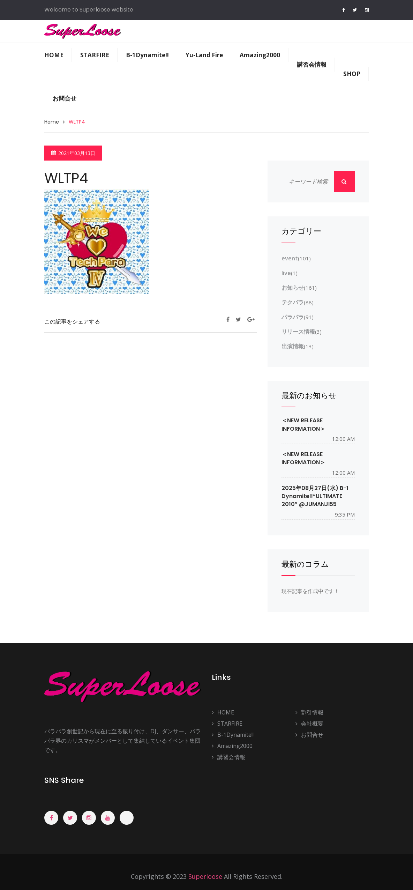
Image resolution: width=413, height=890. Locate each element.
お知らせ (292, 287)
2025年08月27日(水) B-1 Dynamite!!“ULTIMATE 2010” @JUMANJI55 (314, 496)
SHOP (351, 74)
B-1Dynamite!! (147, 55)
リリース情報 (298, 331)
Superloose (205, 876)
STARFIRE (94, 55)
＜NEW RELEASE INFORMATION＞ (303, 424)
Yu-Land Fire (204, 55)
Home (51, 121)
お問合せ (64, 98)
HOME (53, 55)
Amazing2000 (260, 55)
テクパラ (292, 302)
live (286, 273)
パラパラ (292, 317)
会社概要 (309, 723)
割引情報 (309, 712)
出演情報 (292, 346)
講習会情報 (311, 64)
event (289, 258)
